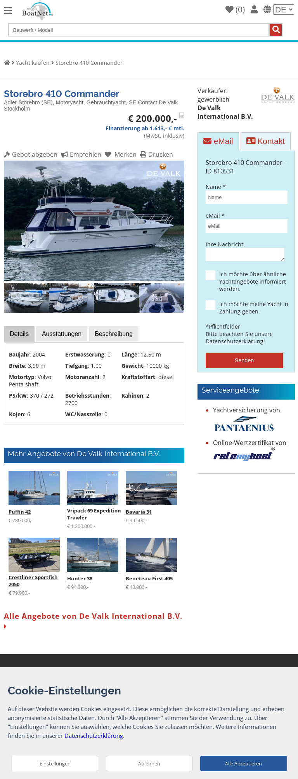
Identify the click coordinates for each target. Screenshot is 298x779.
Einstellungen (55, 763)
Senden (244, 363)
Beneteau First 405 (149, 578)
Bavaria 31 (139, 511)
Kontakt (265, 141)
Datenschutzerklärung (234, 343)
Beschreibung (114, 334)
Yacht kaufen (33, 62)
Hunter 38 (79, 578)
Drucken (155, 154)
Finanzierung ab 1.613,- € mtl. (145, 128)
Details (19, 334)
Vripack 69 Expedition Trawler (94, 514)
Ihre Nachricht (244, 252)
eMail (218, 141)
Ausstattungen (61, 334)
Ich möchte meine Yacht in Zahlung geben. (251, 310)
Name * (244, 193)
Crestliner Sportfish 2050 (33, 581)
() (235, 9)
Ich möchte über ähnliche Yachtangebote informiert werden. (251, 284)
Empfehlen (80, 154)
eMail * (244, 222)
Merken (120, 154)
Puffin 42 (20, 511)
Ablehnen (149, 763)
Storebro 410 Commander (89, 62)
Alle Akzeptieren (243, 763)
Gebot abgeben (30, 154)
